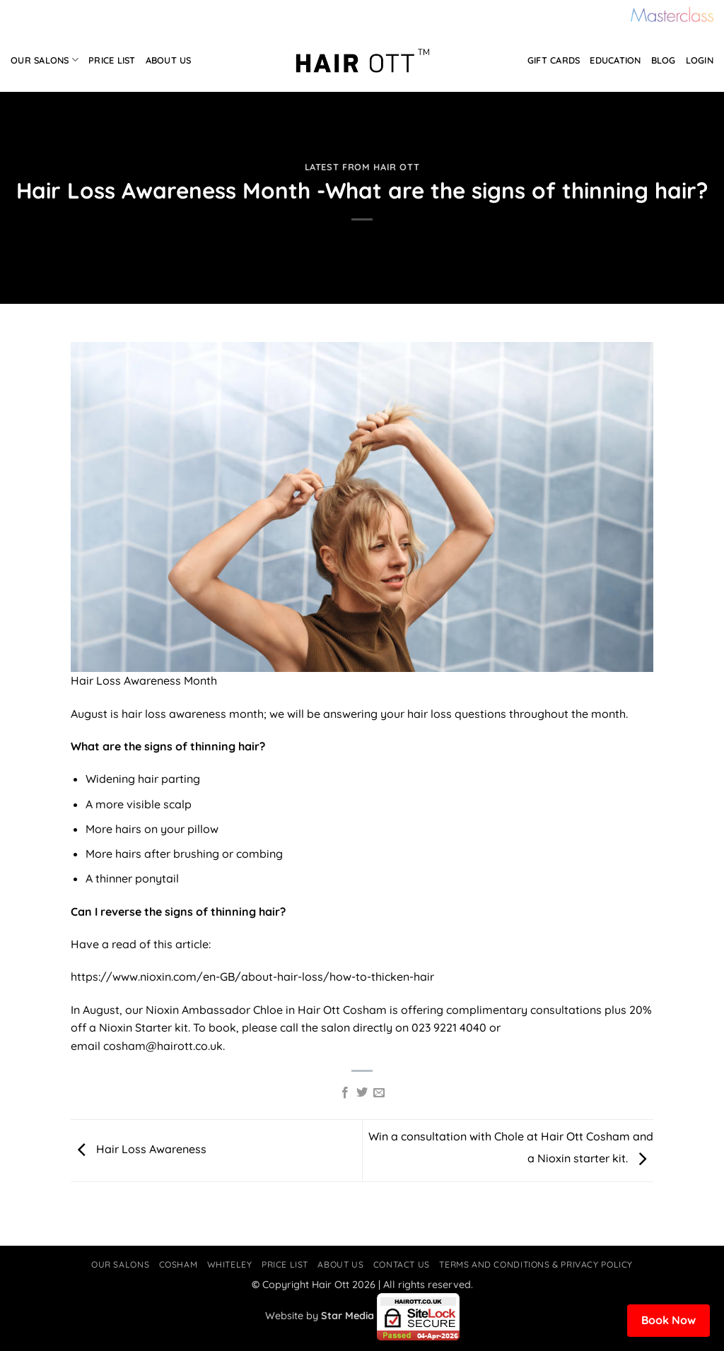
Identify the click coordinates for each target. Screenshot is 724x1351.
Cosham (178, 1264)
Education (615, 60)
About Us (169, 60)
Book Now (668, 1320)
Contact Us (401, 1264)
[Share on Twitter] (362, 1093)
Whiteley (229, 1264)
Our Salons (44, 59)
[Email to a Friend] (379, 1093)
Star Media (347, 1315)
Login (699, 60)
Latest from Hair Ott (362, 166)
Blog (663, 60)
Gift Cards (553, 60)
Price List (112, 60)
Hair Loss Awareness (138, 1149)
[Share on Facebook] (344, 1093)
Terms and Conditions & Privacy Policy (536, 1264)
